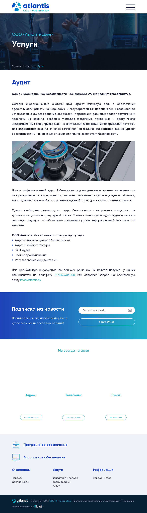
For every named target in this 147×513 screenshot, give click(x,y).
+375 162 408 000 (73, 407)
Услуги (29, 66)
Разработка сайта (22, 506)
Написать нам (116, 417)
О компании (21, 470)
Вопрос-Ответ (102, 477)
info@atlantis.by (30, 280)
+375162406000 (64, 275)
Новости (17, 477)
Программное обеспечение (46, 445)
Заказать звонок (74, 418)
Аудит (56, 485)
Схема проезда (31, 417)
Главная (16, 66)
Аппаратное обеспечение (44, 457)
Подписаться (107, 322)
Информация (103, 470)
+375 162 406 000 (73, 403)
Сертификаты (20, 481)
